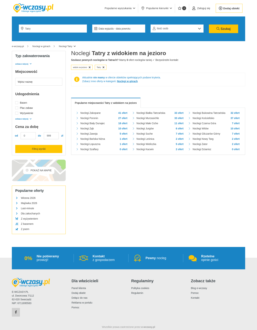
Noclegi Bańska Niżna (92, 138)
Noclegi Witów (201, 128)
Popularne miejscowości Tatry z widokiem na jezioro (106, 102)
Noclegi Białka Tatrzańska (151, 112)
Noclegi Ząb (87, 128)
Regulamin (137, 293)
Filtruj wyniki (39, 148)
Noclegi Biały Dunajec (92, 123)
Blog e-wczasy (199, 288)
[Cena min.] (28, 135)
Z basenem (27, 223)
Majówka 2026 (29, 203)
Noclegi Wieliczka (146, 144)
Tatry (101, 67)
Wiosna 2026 (28, 197)
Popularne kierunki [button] (156, 8)
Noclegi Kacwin (145, 149)
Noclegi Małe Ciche (147, 123)
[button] (119, 8)
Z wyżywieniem (29, 218)
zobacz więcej (23, 64)
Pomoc (76, 307)
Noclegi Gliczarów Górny (206, 133)
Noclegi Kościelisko (203, 118)
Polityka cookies (140, 288)
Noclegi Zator (200, 144)
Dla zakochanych (30, 213)
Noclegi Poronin (89, 118)
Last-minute (27, 208)
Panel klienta (79, 288)
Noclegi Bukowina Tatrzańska (209, 112)
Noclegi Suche (145, 133)
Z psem (25, 229)
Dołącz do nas (80, 297)
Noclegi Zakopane (90, 112)
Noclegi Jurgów (145, 128)
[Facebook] (16, 312)
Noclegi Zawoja (89, 133)
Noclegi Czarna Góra (204, 123)
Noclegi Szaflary (89, 149)
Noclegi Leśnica (145, 138)
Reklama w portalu (82, 302)
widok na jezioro (82, 67)
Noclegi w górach (127, 81)
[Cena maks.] (51, 135)
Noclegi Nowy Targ (203, 138)
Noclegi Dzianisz (202, 149)
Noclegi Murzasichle (148, 118)
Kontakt (195, 297)
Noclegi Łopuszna (90, 144)
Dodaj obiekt (79, 293)
